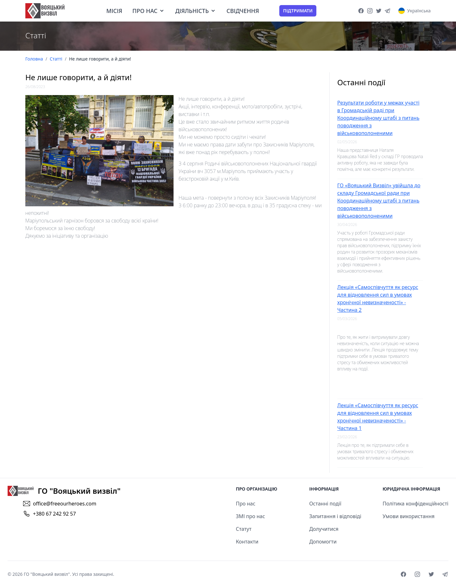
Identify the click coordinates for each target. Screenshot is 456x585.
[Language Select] (414, 10)
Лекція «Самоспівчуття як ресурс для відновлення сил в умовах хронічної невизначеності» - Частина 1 (377, 417)
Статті (56, 59)
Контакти (247, 541)
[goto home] (64, 491)
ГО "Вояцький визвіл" (47, 574)
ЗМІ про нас (250, 516)
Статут (243, 528)
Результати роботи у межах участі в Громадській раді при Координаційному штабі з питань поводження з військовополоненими (378, 118)
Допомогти (323, 541)
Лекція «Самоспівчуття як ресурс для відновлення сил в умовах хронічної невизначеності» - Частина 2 (377, 298)
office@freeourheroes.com (64, 503)
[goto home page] (45, 11)
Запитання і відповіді (335, 516)
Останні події (325, 503)
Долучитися (323, 528)
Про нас (246, 503)
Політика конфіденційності (415, 503)
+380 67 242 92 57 (54, 513)
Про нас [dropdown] (148, 11)
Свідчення (242, 11)
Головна (34, 59)
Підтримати (298, 11)
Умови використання (408, 516)
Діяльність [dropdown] (195, 11)
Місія (114, 11)
